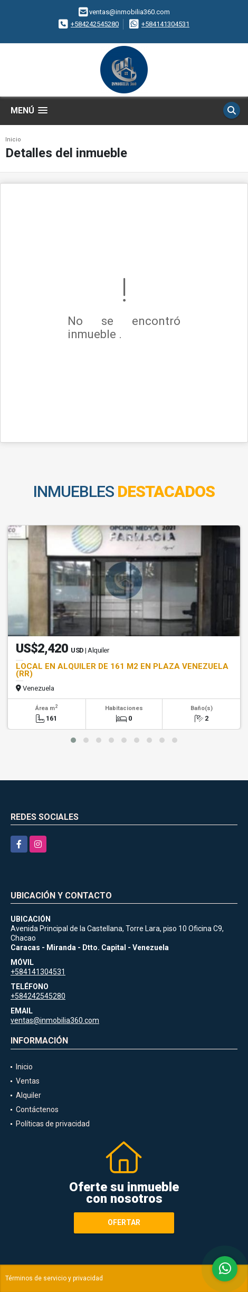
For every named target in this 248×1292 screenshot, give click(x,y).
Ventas (28, 1081)
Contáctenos (37, 1109)
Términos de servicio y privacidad (54, 1278)
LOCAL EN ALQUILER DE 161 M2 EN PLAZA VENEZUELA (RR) (122, 670)
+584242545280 (95, 24)
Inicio (13, 139)
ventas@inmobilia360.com (55, 1020)
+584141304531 (165, 24)
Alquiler (28, 1095)
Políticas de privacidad (53, 1123)
